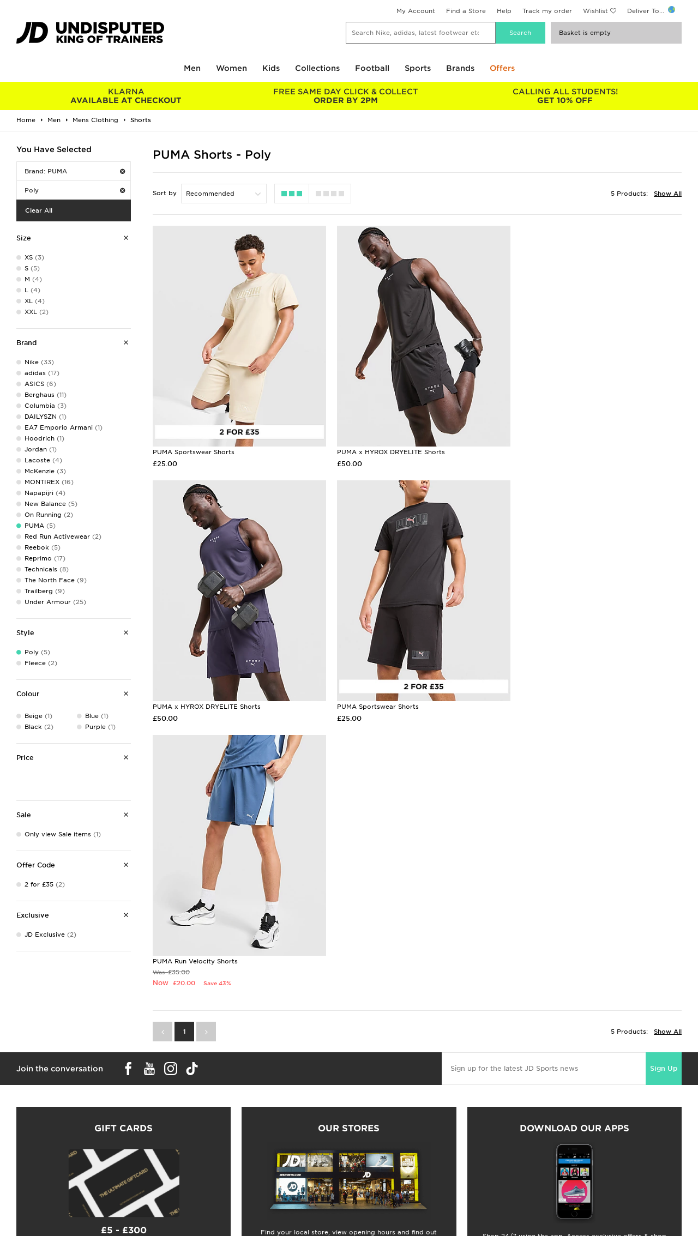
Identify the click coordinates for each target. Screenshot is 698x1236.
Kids (271, 68)
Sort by (165, 193)
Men (192, 68)
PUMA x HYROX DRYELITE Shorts (387, 446)
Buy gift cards (123, 1152)
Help (504, 11)
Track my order (547, 11)
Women (231, 68)
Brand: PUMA (75, 171)
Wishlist (595, 11)
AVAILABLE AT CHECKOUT (126, 96)
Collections (317, 68)
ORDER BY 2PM (346, 96)
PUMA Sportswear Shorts (193, 446)
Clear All (38, 210)
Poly (75, 190)
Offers (502, 68)
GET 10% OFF (565, 96)
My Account (415, 11)
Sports (418, 68)
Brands (460, 68)
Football (372, 68)
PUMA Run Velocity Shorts (375, 695)
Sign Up (663, 802)
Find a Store (466, 11)
